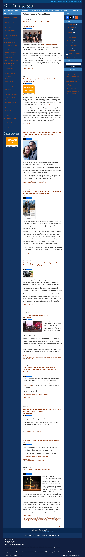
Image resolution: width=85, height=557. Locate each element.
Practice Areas (35, 10)
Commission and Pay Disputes (10, 37)
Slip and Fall (6, 77)
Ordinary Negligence (51, 519)
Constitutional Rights (47, 181)
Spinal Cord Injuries (8, 63)
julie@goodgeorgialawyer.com (15, 544)
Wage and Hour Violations (9, 40)
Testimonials (67, 10)
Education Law (7, 85)
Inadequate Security (8, 66)
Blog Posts (55, 534)
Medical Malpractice (43, 519)
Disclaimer (34, 534)
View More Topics (70, 52)
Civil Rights (41, 181)
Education (32, 518)
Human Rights (41, 398)
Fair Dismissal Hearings (9, 35)
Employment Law (26, 182)
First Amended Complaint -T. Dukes (32, 394)
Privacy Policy (41, 534)
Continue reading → (28, 68)
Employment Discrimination (31, 69)
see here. (48, 104)
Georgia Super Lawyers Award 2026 (72, 78)
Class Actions (7, 67)
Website (10, 10)
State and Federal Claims (9, 69)
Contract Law (70, 33)
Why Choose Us (25, 10)
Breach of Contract (8, 24)
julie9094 (46, 394)
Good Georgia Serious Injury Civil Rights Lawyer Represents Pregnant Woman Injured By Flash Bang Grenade (40, 370)
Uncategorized (45, 69)
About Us (17, 10)
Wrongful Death (57, 69)
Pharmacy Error (7, 53)
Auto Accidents (7, 47)
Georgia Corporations (35, 519)
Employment (41, 518)
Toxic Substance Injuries (9, 64)
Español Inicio (58, 10)
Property (34, 520)
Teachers (38, 520)
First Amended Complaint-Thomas (32, 456)
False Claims (25, 519)
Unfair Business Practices (9, 29)
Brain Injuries (37, 357)
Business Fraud (7, 22)
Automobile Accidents (30, 357)
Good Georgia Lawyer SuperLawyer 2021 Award (39, 79)
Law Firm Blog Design (74, 555)
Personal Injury (39, 69)
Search (73, 61)
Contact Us (76, 10)
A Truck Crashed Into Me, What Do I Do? (36, 315)
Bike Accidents (7, 72)
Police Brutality (7, 82)
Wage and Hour (42, 520)
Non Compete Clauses (9, 38)
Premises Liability (8, 56)
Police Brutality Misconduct (41, 182)
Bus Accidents (7, 73)
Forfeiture (29, 519)
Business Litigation (30, 181)
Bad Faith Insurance (8, 25)
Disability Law (28, 518)
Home (5, 10)
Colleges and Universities (49, 517)
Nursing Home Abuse (8, 60)
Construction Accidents (9, 75)
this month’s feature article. (49, 44)
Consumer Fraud (7, 27)
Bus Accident (42, 357)
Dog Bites (6, 55)
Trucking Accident (8, 49)
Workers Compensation (9, 70)
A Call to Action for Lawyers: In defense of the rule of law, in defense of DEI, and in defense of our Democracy (73, 83)
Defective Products (48, 357)
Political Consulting (47, 10)
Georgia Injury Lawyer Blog (19, 6)
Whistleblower (50, 69)
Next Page (58, 526)
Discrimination (7, 83)
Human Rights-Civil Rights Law (11, 80)
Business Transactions (10, 31)
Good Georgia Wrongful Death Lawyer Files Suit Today (41, 440)
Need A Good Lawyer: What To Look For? (36, 469)
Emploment (37, 518)
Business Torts (36, 181)
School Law (69, 40)
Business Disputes (8, 21)
